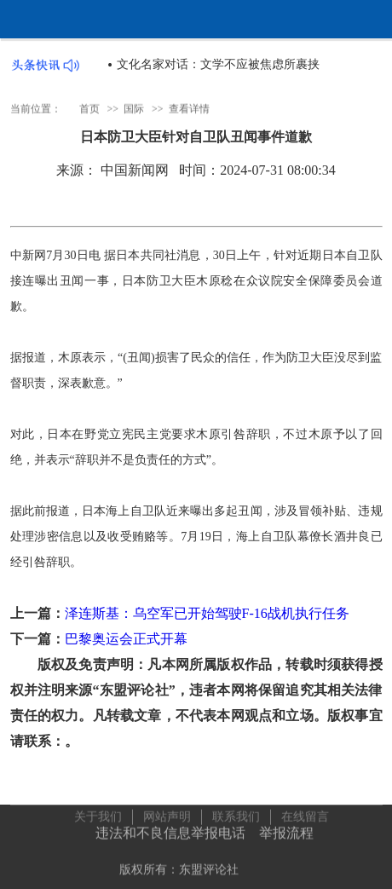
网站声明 (167, 815)
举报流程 (286, 831)
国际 (134, 109)
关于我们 (98, 815)
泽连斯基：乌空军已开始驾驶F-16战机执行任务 (207, 613)
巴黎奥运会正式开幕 (126, 639)
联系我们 (236, 815)
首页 (89, 109)
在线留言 (305, 815)
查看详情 (189, 109)
